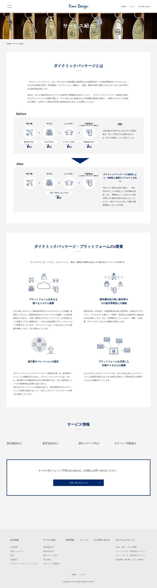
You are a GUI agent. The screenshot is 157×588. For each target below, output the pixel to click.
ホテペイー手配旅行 (51, 564)
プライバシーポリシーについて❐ (24, 564)
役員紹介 (14, 560)
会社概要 (14, 547)
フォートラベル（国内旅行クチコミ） (131, 551)
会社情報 (14, 540)
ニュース (84, 540)
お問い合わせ (145, 6)
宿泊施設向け (48, 547)
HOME (9, 44)
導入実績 (47, 560)
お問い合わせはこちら (78, 500)
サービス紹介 (49, 540)
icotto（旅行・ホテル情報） (126, 547)
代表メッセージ (16, 551)
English (132, 7)
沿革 (12, 555)
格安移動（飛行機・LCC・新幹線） (130, 560)
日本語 (123, 7)
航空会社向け (48, 551)
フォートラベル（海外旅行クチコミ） (131, 555)
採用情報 (70, 540)
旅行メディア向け (50, 555)
